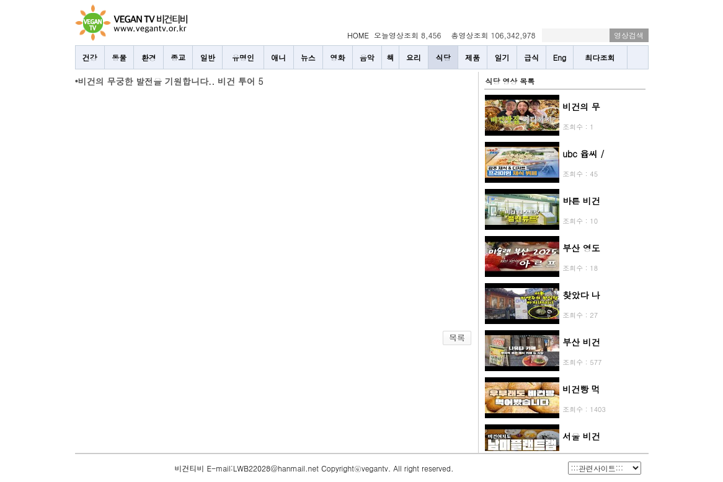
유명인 (243, 57)
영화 (337, 57)
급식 (531, 57)
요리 (413, 57)
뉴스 (308, 57)
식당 (443, 57)
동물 (119, 57)
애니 (278, 57)
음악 (367, 57)
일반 (207, 57)
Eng (560, 57)
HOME (358, 35)
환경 (148, 57)
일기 (502, 57)
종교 (178, 57)
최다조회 (600, 57)
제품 (472, 57)
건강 (89, 57)
